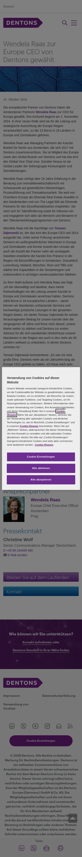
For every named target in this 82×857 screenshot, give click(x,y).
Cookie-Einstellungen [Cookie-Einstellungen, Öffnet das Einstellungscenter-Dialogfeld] (41, 456)
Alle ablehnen (41, 468)
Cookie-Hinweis (29, 426)
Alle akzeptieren (41, 479)
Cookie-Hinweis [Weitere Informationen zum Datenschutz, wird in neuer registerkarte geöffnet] (44, 444)
